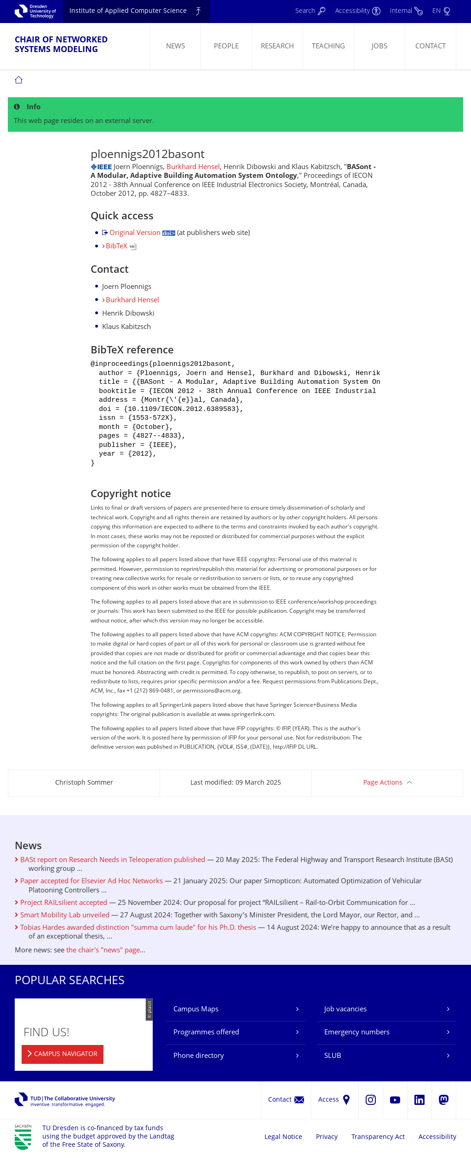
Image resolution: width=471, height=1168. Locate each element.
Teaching (328, 46)
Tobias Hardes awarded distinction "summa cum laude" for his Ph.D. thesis (135, 940)
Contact (430, 46)
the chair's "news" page (103, 962)
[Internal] (406, 11)
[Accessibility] (357, 11)
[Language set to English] (441, 11)
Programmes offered (206, 1044)
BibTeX (121, 246)
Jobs (379, 46)
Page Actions (382, 795)
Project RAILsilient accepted (61, 915)
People (226, 46)
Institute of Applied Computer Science (128, 11)
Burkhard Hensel (193, 167)
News (175, 46)
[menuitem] (175, 46)
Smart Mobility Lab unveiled (62, 927)
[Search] (310, 11)
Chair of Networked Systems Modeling (61, 45)
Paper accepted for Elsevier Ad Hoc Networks (89, 893)
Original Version (142, 233)
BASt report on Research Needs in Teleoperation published (110, 872)
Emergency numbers (357, 1044)
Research (277, 46)
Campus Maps (195, 1021)
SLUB (332, 1068)
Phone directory (198, 1068)
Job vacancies (345, 1021)
